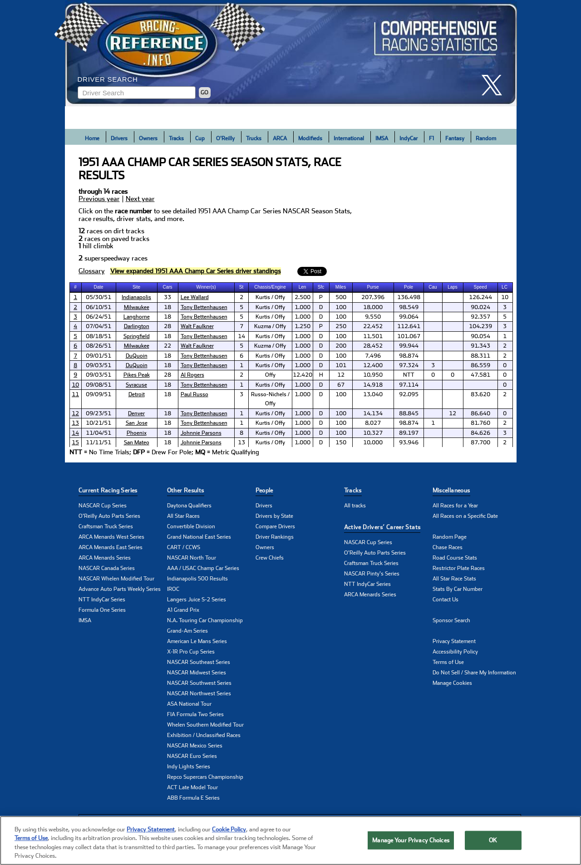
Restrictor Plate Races (459, 568)
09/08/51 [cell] (98, 385)
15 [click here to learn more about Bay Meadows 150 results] (75, 442)
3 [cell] (505, 307)
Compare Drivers (275, 526)
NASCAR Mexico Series (194, 745)
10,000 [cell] (373, 442)
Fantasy (454, 138)
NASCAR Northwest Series (199, 693)
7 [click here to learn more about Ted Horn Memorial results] (75, 356)
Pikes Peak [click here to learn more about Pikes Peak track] (136, 375)
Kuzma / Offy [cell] (270, 326)
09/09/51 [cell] (98, 394)
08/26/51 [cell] (98, 346)
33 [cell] (167, 297)
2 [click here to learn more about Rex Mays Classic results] (75, 307)
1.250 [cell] (302, 326)
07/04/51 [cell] (98, 326)
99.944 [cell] (409, 346)
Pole (408, 287)
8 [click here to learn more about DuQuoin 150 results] (75, 365)
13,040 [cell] (373, 394)
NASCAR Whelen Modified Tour (116, 578)
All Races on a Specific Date (465, 516)
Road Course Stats (455, 558)
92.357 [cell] (480, 317)
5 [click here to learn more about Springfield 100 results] (75, 336)
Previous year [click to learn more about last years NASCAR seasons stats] (99, 199)
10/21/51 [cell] (98, 423)
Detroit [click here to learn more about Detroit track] (136, 394)
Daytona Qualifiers (189, 505)
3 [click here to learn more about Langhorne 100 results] (75, 317)
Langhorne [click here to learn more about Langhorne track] (136, 317)
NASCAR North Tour (191, 558)
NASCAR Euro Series (192, 756)
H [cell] (321, 375)
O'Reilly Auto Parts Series (109, 516)
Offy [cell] (270, 375)
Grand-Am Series (187, 631)
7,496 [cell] (373, 356)
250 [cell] (340, 326)
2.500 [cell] (302, 297)
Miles (340, 287)
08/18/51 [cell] (98, 336)
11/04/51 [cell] (98, 433)
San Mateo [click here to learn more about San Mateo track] (136, 442)
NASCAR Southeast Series (198, 662)
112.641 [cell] (408, 326)
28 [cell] (167, 326)
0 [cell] (505, 365)
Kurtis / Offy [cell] (270, 297)
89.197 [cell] (409, 433)
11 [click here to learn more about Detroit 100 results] (75, 394)
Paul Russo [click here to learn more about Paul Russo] (194, 394)
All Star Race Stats (454, 578)
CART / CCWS (183, 547)
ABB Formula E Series (193, 798)
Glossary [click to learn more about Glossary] (92, 271)
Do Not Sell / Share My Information (474, 672)
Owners (148, 138)
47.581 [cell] (480, 375)
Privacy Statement (454, 641)
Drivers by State (274, 516)
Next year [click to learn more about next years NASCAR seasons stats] (140, 199)
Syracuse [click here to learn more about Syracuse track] (136, 385)
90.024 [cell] (480, 307)
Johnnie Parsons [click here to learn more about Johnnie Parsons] (201, 433)
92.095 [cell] (409, 394)
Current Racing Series (108, 490)
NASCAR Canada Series (107, 568)
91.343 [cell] (480, 346)
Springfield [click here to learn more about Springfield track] (136, 336)
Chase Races (448, 547)
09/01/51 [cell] (98, 356)
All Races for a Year (455, 505)
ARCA (280, 138)
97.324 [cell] (409, 365)
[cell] (76, 297)
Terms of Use (448, 662)
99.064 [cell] (409, 317)
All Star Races (183, 516)
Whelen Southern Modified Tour (205, 725)
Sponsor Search (451, 620)
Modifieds (310, 138)
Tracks (176, 138)
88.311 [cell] (480, 356)
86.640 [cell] (480, 413)
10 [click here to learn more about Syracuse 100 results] (75, 385)
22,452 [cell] (373, 326)
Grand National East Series (199, 537)
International (349, 138)
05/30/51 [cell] (98, 297)
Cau (432, 287)
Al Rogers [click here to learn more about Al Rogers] (192, 375)
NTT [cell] (408, 375)
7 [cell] (241, 326)
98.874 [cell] (409, 356)
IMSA (381, 138)
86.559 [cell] (480, 365)
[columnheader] (76, 287)
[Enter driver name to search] (137, 92)
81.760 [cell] (480, 423)
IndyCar (408, 138)
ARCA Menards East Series (111, 547)
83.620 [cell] (480, 394)
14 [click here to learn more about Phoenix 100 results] (75, 433)
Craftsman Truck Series (106, 526)
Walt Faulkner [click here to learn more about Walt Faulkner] (197, 326)
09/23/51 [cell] (98, 413)
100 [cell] (340, 307)
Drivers (119, 138)
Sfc (321, 287)
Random (486, 138)
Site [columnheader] (136, 287)
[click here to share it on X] (495, 85)
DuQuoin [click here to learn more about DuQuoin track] (137, 356)
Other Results (185, 490)
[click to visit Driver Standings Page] (195, 271)
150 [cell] (340, 442)
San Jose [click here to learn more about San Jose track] (137, 423)
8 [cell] (241, 433)
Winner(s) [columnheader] (206, 287)
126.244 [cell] (480, 297)
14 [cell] (241, 336)
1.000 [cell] (302, 307)
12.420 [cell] (302, 375)
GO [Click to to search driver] (204, 92)
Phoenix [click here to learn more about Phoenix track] (137, 433)
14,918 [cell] (373, 385)
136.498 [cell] (408, 297)
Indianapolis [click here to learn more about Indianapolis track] (136, 297)
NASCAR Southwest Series (199, 683)
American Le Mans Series (197, 641)
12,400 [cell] (373, 365)
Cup (200, 138)
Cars (167, 287)
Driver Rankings (275, 537)
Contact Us (445, 599)
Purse (373, 287)
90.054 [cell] (480, 336)
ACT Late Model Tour (192, 787)
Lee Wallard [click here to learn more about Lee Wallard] (195, 297)
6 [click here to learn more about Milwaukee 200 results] (75, 346)
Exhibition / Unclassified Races (204, 735)
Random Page (450, 537)
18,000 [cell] (373, 307)
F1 (431, 138)
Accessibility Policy (455, 652)
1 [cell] (505, 336)
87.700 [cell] (480, 442)
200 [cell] (340, 346)
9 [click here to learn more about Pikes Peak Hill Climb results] (75, 375)
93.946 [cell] (409, 442)
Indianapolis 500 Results (197, 578)
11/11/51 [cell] (98, 442)
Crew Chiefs (270, 558)
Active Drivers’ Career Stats (382, 527)
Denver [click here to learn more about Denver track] (136, 413)
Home (92, 138)
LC (504, 287)
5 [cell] (241, 307)
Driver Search (108, 79)
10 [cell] (504, 297)
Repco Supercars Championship (205, 777)
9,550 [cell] (373, 317)
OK (493, 840)
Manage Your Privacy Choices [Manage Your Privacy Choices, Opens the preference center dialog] (410, 840)
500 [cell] (340, 297)
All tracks (355, 505)
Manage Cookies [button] (452, 683)
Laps (453, 287)
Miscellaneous (451, 490)
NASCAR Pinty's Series (371, 573)
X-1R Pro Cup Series (191, 652)
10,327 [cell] (373, 433)
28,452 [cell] (373, 346)
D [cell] (321, 307)
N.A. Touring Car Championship (205, 620)
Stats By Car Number (458, 589)
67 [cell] (341, 385)
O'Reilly (225, 138)
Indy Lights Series (188, 766)
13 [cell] (241, 442)
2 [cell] (241, 297)
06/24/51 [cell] (98, 317)
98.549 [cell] (409, 307)
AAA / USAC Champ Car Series (203, 568)
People (264, 490)
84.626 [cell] (480, 433)
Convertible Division (191, 526)
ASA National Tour (189, 704)
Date (98, 287)
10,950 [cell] (373, 375)
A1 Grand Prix (183, 610)
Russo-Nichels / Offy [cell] (270, 399)
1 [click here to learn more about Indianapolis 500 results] (75, 297)
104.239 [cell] (480, 326)
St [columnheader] (241, 287)
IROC (173, 589)
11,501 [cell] (373, 336)
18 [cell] (167, 307)
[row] (290, 452)
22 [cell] (167, 346)
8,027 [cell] (373, 423)
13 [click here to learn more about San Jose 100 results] (75, 423)
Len (302, 287)
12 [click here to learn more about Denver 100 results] (75, 413)
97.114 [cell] (409, 385)
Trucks (253, 138)
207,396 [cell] (372, 297)
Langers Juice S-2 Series (196, 599)
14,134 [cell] (373, 413)
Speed (480, 287)
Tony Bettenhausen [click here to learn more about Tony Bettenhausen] (204, 307)
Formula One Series (102, 610)
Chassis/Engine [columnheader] (270, 287)
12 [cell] (341, 375)
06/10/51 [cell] (98, 307)
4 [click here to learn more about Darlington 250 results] (75, 326)
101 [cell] (340, 365)
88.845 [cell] (409, 413)
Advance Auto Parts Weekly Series (120, 589)
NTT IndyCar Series (102, 599)
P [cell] (321, 297)
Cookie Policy (229, 829)
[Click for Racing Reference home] (290, 53)
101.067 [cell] (408, 336)
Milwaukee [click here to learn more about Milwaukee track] (136, 307)
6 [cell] (241, 356)
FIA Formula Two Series (195, 714)
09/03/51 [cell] (98, 365)
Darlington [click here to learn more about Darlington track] (136, 326)
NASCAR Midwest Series (196, 672)
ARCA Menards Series (105, 558)
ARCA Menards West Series (111, 537)
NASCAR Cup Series (103, 505)
